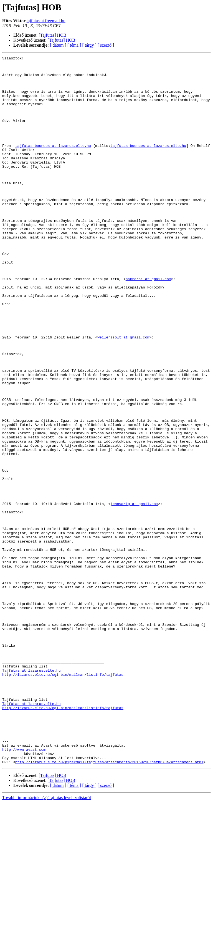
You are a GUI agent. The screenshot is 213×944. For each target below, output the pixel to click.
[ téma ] (74, 45)
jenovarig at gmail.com (134, 593)
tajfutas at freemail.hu (46, 20)
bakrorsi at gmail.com (148, 323)
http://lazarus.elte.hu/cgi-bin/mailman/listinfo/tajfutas (62, 798)
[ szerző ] (106, 45)
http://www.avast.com (23, 888)
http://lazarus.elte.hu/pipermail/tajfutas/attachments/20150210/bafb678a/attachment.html (109, 903)
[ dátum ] (58, 45)
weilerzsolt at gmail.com (123, 393)
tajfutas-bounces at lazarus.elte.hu (53, 163)
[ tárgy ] (89, 45)
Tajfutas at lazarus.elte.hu (31, 793)
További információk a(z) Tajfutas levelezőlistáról (46, 939)
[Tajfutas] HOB (53, 35)
